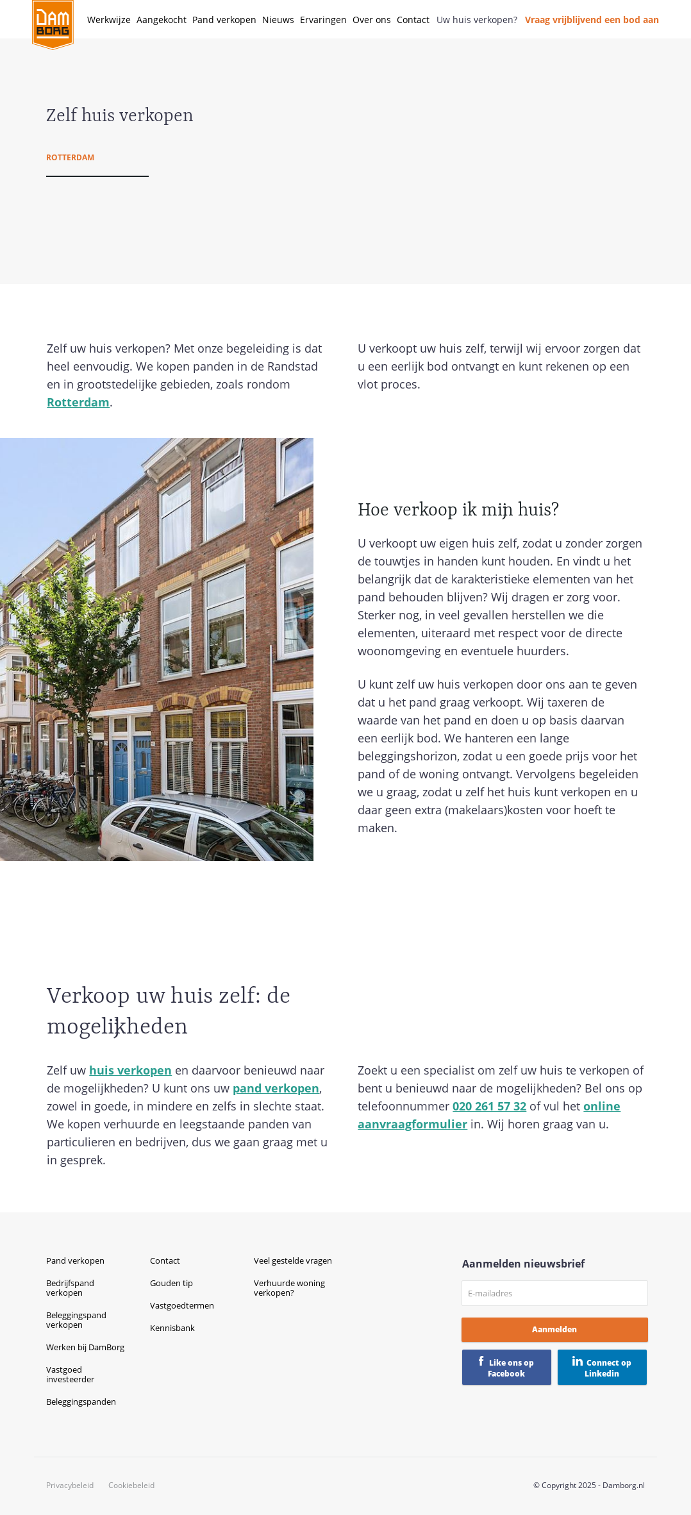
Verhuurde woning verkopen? (289, 1287)
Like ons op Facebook (511, 1368)
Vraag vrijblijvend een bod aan (592, 19)
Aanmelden (554, 1329)
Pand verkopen (224, 19)
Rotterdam (70, 157)
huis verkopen (130, 1070)
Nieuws (278, 19)
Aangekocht (162, 19)
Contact (413, 19)
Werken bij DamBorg (85, 1347)
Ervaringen (323, 19)
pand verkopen (276, 1088)
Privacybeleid (70, 1485)
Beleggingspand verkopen (76, 1319)
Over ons (372, 19)
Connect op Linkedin (608, 1368)
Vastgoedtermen (182, 1305)
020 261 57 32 (489, 1106)
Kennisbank (172, 1328)
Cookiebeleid (131, 1485)
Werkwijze (109, 19)
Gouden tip (171, 1283)
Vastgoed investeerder (70, 1374)
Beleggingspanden (81, 1401)
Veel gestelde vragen (293, 1260)
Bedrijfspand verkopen (70, 1287)
